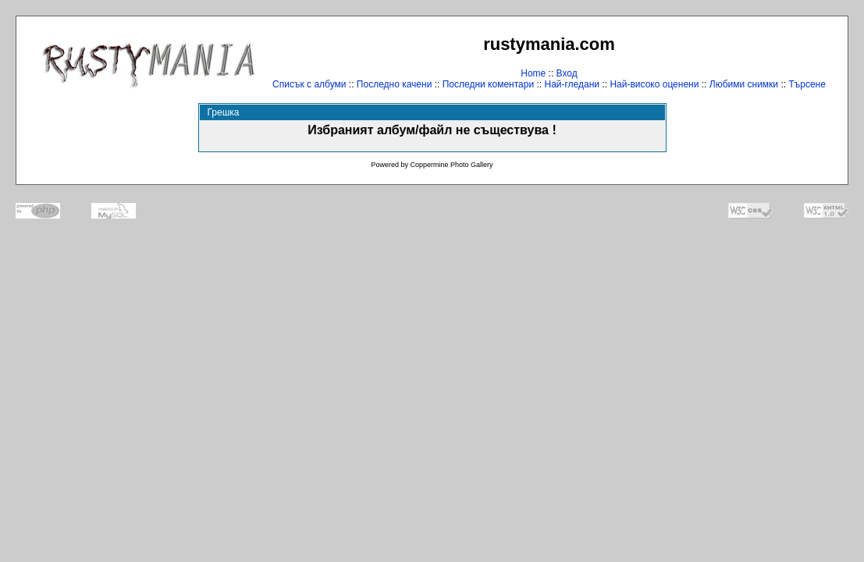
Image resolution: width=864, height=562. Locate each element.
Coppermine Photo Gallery (451, 165)
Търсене (806, 84)
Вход (567, 73)
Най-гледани (571, 84)
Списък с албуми (309, 84)
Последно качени (394, 84)
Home (533, 73)
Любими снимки (743, 84)
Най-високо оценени (654, 84)
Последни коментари (488, 84)
